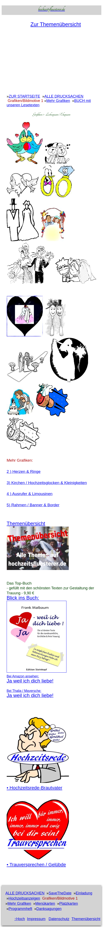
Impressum (36, 919)
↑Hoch (19, 919)
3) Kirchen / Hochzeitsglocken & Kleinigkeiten (47, 483)
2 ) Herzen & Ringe (23, 471)
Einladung (84, 893)
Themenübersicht (85, 919)
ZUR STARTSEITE (24, 96)
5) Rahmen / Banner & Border (33, 505)
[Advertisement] (51, 63)
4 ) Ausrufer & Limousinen (30, 494)
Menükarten (45, 903)
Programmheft (20, 909)
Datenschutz (59, 919)
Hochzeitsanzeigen (24, 898)
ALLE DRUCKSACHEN (63, 96)
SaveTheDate (60, 893)
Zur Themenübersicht (56, 24)
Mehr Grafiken (58, 101)
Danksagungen (48, 909)
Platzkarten (68, 903)
